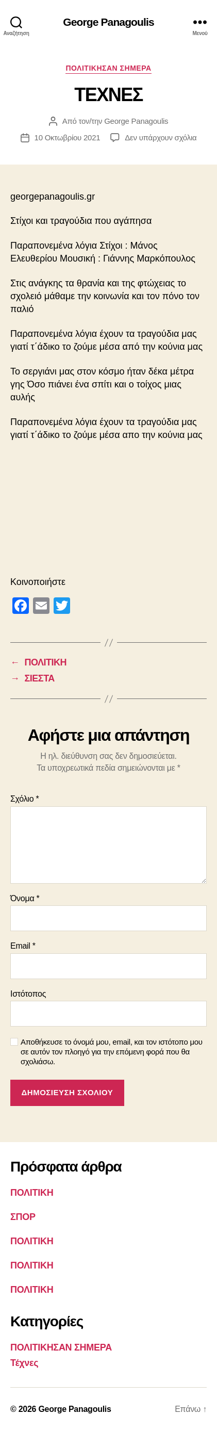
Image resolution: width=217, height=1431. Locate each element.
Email (23, 945)
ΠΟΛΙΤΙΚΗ (31, 1193)
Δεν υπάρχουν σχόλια (160, 137)
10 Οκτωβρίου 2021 (68, 137)
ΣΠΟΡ (23, 1217)
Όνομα (25, 898)
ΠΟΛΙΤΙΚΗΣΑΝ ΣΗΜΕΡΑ (108, 68)
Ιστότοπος (28, 993)
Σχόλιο (24, 798)
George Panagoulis (108, 22)
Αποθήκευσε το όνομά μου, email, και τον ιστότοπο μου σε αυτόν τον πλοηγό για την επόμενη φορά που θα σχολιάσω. (112, 1051)
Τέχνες (24, 1363)
